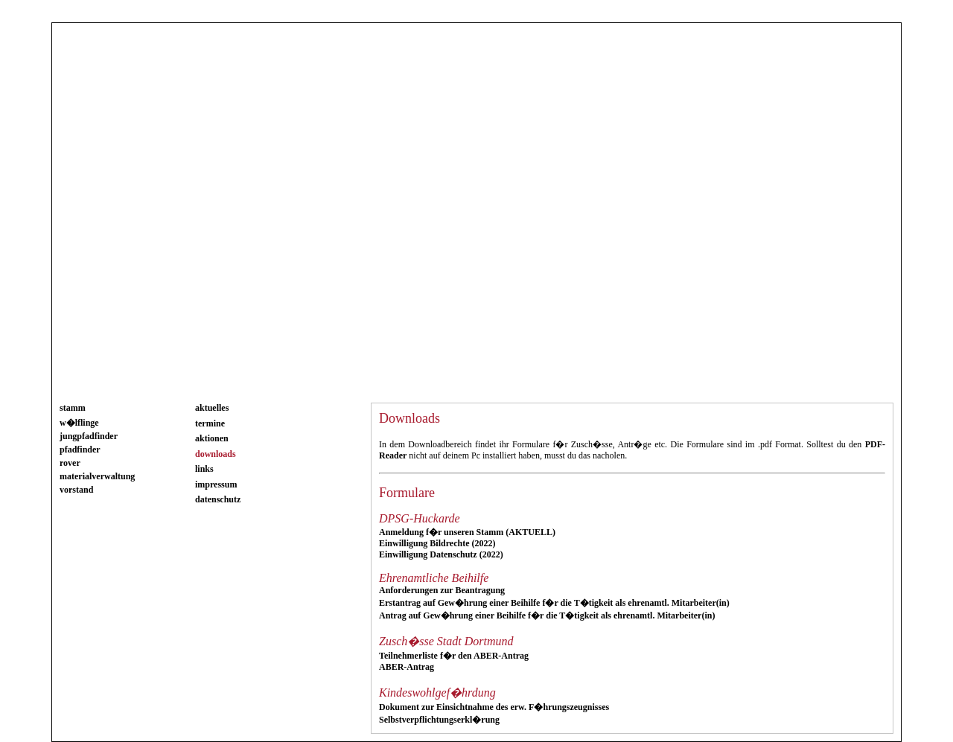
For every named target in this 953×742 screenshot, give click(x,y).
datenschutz (217, 499)
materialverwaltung (97, 476)
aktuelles (212, 408)
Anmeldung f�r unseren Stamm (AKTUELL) (467, 532)
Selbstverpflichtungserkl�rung (439, 719)
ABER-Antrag (406, 667)
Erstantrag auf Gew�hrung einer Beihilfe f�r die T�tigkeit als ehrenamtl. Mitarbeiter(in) (554, 603)
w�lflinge (79, 423)
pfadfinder (80, 449)
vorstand (76, 489)
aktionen (212, 438)
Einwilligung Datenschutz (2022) (441, 554)
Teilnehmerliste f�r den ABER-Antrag (454, 655)
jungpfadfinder (89, 436)
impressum (216, 484)
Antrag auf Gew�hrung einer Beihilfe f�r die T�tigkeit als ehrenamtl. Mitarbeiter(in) (547, 615)
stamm (73, 408)
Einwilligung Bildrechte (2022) (437, 543)
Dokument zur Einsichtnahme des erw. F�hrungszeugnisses (494, 707)
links (204, 469)
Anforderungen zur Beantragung (442, 590)
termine (210, 423)
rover (70, 463)
